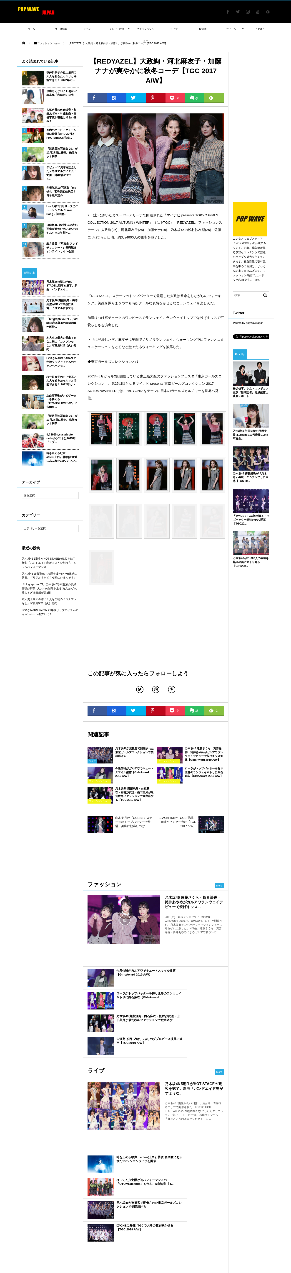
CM (135, 1223)
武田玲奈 (115, 1190)
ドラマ (224, 1216)
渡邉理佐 (186, 1216)
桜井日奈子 (134, 1203)
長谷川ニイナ (27, 1216)
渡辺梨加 (211, 1190)
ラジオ (75, 1203)
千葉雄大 (197, 1197)
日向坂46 (51, 1223)
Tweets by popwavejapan (248, 323)
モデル (219, 1210)
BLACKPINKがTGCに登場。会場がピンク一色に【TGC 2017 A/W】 (177, 822)
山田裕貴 (47, 1210)
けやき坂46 (239, 1216)
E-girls (105, 1197)
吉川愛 (60, 1210)
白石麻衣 (93, 1223)
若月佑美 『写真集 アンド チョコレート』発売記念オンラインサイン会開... (62, 247)
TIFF (82, 1216)
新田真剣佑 (25, 1197)
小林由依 (101, 1190)
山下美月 (174, 1203)
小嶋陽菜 (169, 1190)
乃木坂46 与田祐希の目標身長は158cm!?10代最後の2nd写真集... (250, 434)
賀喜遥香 (206, 1210)
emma (129, 1190)
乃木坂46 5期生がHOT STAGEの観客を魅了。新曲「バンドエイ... (61, 285)
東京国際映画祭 (66, 1216)
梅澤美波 (233, 1210)
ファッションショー (50, 1230)
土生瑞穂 (36, 1223)
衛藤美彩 (230, 1197)
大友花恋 (59, 1197)
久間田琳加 (170, 1216)
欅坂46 (211, 1223)
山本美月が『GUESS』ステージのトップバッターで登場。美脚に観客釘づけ (133, 822)
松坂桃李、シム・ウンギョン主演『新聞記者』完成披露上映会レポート (250, 392)
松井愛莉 (56, 1190)
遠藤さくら (117, 1203)
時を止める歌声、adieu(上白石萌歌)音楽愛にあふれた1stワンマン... (61, 457)
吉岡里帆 (173, 1210)
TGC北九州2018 (155, 1203)
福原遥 (183, 1190)
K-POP (259, 29)
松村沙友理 (257, 1216)
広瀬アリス (213, 1197)
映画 (114, 1223)
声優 (133, 1197)
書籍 (31, 1230)
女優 (222, 1223)
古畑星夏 (88, 1203)
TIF (105, 1223)
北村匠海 (142, 1190)
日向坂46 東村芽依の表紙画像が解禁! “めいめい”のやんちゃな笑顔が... (62, 228)
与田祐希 (241, 1203)
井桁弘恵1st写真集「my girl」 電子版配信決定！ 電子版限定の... (61, 191)
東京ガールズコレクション (187, 1223)
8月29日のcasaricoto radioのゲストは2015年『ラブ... (60, 438)
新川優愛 (247, 1210)
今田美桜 (119, 1210)
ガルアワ (162, 1223)
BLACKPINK (76, 1210)
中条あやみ (120, 1216)
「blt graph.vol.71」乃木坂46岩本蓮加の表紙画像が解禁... (62, 323)
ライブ (233, 1223)
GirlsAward (263, 1223)
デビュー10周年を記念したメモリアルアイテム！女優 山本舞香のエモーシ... (61, 173)
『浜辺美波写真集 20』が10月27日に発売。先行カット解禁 (62, 152)
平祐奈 (80, 1223)
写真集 (125, 1223)
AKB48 (160, 1210)
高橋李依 (24, 1190)
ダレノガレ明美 (28, 1210)
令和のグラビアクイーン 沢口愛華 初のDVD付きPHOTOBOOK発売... (61, 133)
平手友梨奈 (260, 1197)
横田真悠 (74, 1197)
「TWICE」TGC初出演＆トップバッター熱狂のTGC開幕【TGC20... (251, 519)
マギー (156, 1190)
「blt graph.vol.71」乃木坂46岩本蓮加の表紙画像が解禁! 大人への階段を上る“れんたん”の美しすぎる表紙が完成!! (49, 588)
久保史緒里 (119, 1197)
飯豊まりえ (153, 1216)
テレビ (105, 1210)
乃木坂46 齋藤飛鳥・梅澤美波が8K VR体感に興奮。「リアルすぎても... (62, 304)
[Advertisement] (156, 266)
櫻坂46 (102, 1203)
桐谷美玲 (227, 1203)
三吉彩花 (137, 1216)
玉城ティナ (45, 1216)
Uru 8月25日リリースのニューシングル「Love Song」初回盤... (62, 210)
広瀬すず (261, 1190)
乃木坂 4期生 (258, 1203)
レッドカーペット (99, 1216)
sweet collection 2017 (160, 1197)
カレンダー (189, 1210)
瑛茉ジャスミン (242, 1190)
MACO (225, 1190)
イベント (66, 1223)
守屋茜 (147, 1210)
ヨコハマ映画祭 (58, 1203)
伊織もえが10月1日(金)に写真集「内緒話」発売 (61, 93)
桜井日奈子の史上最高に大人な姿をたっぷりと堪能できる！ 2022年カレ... (61, 76)
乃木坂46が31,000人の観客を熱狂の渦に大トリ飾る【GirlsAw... (251, 562)
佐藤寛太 (71, 1190)
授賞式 (23, 1223)
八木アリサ (40, 1190)
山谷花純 (86, 1190)
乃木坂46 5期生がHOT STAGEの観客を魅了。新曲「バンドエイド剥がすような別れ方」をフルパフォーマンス (50, 563)
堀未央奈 (134, 1210)
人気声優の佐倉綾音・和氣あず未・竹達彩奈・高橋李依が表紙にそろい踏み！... (61, 115)
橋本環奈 (244, 1197)
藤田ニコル (43, 1197)
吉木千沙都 (190, 1203)
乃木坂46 (246, 1223)
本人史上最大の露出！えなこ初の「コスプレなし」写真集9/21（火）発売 (61, 343)
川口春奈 (39, 1203)
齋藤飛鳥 (211, 1216)
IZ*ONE (92, 1210)
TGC (22, 1230)
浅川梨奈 (183, 1197)
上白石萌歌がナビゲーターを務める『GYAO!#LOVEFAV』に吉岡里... (61, 401)
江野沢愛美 (89, 1197)
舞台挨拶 (147, 1223)
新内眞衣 (196, 1190)
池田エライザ (209, 1203)
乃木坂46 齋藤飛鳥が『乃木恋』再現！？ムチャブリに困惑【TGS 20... (250, 477)
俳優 (198, 1216)
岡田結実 (24, 1203)
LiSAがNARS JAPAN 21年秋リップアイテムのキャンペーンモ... (61, 362)
